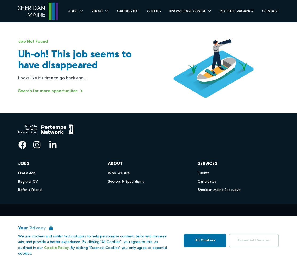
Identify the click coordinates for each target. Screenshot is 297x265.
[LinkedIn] (53, 144)
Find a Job (27, 173)
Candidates (207, 181)
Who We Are (119, 173)
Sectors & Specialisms (126, 181)
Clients (203, 173)
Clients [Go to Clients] (154, 11)
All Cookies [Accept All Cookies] (205, 240)
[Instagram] (37, 144)
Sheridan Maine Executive (219, 190)
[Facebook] (22, 144)
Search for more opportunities (51, 90)
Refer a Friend (30, 190)
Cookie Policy (56, 247)
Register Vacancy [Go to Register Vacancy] (236, 11)
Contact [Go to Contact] (270, 11)
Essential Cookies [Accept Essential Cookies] (254, 240)
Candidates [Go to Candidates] (127, 11)
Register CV (28, 181)
